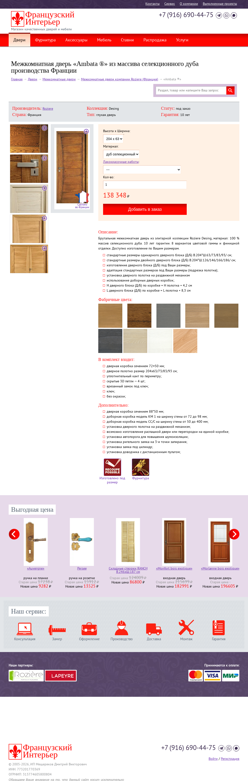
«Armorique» (31, 569)
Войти (213, 759)
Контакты (152, 4)
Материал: (110, 146)
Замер (57, 639)
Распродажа (155, 40)
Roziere (48, 109)
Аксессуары (76, 40)
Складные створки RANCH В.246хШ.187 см (170, 570)
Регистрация (230, 759)
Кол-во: (108, 177)
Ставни (127, 40)
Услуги (182, 40)
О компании (189, 4)
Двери (19, 40)
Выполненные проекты (220, 4)
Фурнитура (45, 40)
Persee (124, 569)
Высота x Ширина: (116, 131)
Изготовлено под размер (112, 472)
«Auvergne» (78, 569)
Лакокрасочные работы (121, 162)
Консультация (24, 639)
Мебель (104, 40)
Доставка (154, 639)
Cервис (169, 4)
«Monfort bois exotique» (216, 569)
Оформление (89, 639)
